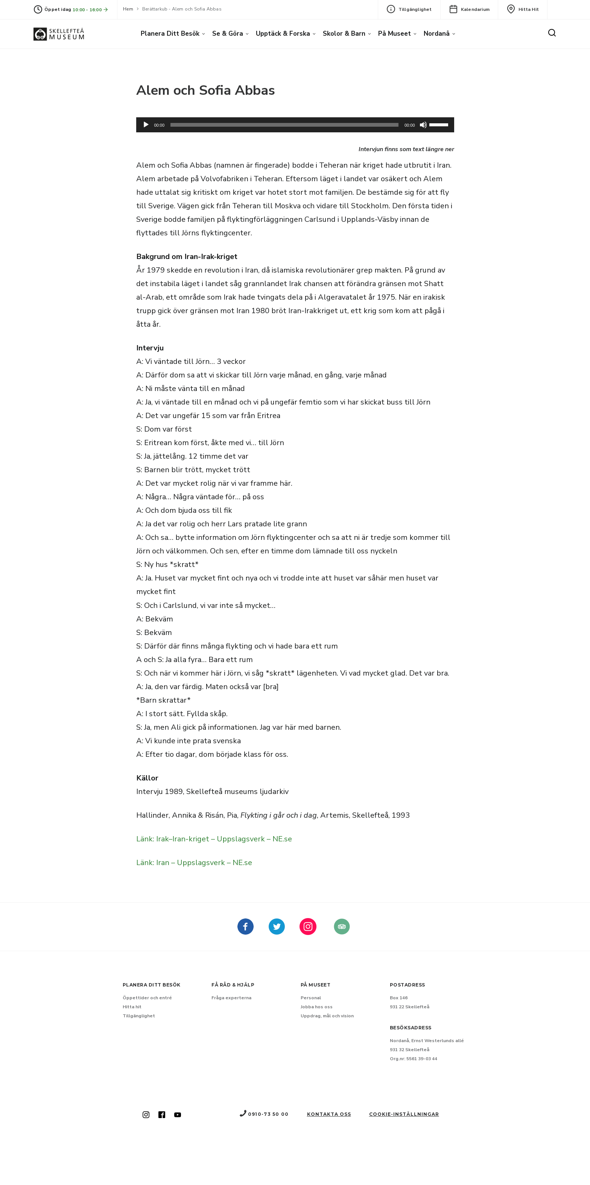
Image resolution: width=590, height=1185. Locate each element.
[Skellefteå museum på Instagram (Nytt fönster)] (146, 1115)
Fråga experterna (231, 998)
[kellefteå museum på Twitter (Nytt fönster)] (277, 932)
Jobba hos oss (317, 1007)
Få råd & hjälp (232, 985)
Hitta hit (522, 9)
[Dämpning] (423, 125)
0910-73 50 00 (264, 1114)
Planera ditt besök (170, 33)
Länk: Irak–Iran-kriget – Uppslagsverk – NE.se (214, 839)
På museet (394, 33)
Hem (128, 9)
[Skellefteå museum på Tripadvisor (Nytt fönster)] (341, 932)
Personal (311, 998)
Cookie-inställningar (404, 1114)
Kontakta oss (329, 1114)
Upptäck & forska (283, 33)
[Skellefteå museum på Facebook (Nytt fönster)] (246, 932)
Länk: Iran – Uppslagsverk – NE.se (194, 863)
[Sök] (552, 33)
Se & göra (227, 33)
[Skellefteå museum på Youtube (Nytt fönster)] (177, 1115)
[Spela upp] (146, 125)
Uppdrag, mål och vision (327, 1016)
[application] (295, 124)
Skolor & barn (344, 33)
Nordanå (437, 33)
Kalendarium (469, 9)
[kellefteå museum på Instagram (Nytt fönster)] (308, 932)
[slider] (284, 125)
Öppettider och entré (147, 998)
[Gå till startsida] (58, 34)
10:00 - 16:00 (91, 9)
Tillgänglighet (409, 9)
